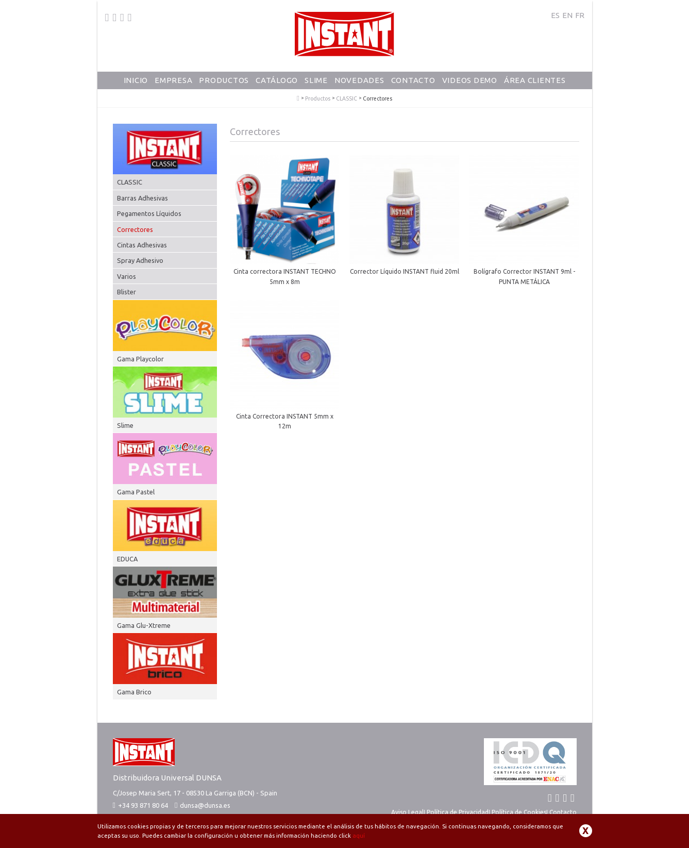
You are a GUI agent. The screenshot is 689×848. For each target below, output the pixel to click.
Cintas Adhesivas (142, 244)
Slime (316, 80)
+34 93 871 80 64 (140, 805)
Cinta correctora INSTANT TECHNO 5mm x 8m (284, 276)
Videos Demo (469, 80)
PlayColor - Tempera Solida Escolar (298, 98)
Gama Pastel (136, 491)
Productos (224, 80)
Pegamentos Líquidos (149, 213)
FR (579, 15)
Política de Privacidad (458, 812)
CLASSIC (346, 99)
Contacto (413, 80)
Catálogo (277, 80)
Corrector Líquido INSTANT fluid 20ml (404, 271)
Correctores (135, 229)
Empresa (173, 80)
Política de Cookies (519, 812)
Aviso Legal (407, 812)
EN (567, 15)
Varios (126, 276)
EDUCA (127, 558)
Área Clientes (535, 80)
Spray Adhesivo (140, 260)
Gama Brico (134, 691)
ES (555, 15)
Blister (126, 291)
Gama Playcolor (140, 358)
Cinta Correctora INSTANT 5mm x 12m (284, 421)
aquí (358, 836)
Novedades (359, 80)
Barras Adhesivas (142, 198)
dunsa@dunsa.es (205, 805)
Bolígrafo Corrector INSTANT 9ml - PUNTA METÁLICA (524, 276)
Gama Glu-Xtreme (144, 625)
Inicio (136, 80)
